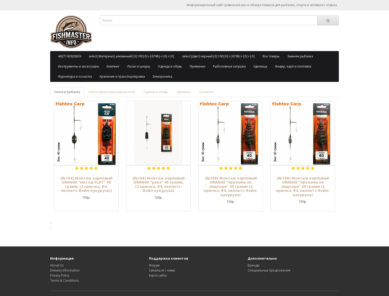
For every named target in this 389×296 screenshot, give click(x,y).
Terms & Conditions (64, 280)
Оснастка (206, 92)
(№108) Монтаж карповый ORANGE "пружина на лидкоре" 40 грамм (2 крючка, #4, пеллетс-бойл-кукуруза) (231, 186)
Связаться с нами (162, 270)
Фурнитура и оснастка (75, 76)
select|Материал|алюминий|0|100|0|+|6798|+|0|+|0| (131, 56)
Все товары (271, 56)
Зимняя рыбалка (300, 56)
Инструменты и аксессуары (78, 66)
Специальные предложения (269, 270)
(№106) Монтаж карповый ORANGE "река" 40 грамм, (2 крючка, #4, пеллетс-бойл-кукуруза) (158, 184)
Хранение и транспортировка (122, 76)
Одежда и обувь (170, 66)
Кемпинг (113, 66)
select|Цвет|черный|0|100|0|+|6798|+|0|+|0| (218, 56)
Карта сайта (158, 275)
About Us (57, 265)
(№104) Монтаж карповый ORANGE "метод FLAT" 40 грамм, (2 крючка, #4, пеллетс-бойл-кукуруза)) (86, 184)
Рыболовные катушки (229, 66)
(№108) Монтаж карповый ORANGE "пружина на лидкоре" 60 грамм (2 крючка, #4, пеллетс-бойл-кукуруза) (303, 186)
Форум (154, 265)
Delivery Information (65, 270)
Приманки (197, 66)
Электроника (162, 76)
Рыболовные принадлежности (112, 92)
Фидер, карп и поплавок (293, 66)
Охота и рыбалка (67, 92)
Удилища (260, 66)
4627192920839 (69, 56)
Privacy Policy (59, 275)
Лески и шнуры (138, 66)
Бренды (254, 265)
